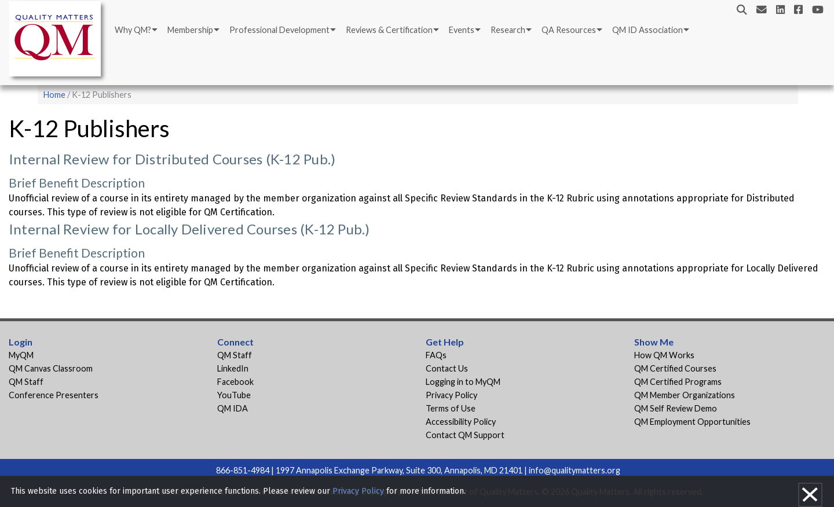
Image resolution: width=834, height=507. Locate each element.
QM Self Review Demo (675, 408)
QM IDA (232, 408)
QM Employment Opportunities (692, 422)
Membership (190, 30)
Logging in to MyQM (463, 382)
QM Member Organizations (684, 395)
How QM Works (664, 355)
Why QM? (133, 30)
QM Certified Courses (675, 368)
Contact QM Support (465, 435)
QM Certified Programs (678, 382)
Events (461, 30)
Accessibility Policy (461, 422)
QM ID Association (647, 30)
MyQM (21, 355)
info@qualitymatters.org (574, 470)
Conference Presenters (53, 395)
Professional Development (279, 30)
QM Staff (26, 382)
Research (508, 30)
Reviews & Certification (389, 30)
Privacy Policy (451, 395)
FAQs (436, 355)
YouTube (234, 395)
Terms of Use (450, 408)
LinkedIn (232, 368)
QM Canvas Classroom (51, 368)
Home (54, 95)
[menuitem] (135, 30)
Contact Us (447, 368)
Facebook (235, 382)
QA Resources (569, 30)
